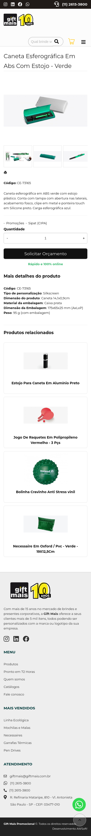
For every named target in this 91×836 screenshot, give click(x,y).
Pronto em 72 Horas (19, 672)
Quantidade (14, 229)
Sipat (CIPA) (37, 223)
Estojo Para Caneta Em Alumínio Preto (45, 383)
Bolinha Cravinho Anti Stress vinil (45, 492)
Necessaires (13, 735)
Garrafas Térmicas (18, 743)
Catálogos (11, 687)
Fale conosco (14, 694)
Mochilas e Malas (17, 728)
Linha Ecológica (16, 720)
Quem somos (14, 679)
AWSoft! (82, 828)
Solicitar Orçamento (45, 253)
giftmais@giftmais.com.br (30, 776)
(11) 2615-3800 (74, 4)
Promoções (15, 223)
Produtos (11, 664)
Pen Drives (12, 750)
